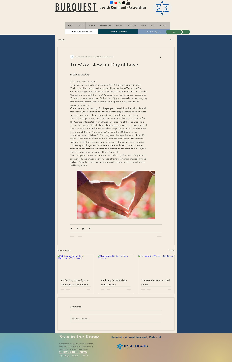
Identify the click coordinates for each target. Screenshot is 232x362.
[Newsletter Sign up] (154, 31)
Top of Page (64, 355)
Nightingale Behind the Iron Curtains (114, 282)
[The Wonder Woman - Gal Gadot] (156, 265)
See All (171, 250)
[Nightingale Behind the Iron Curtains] (116, 265)
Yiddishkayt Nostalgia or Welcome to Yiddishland (74, 282)
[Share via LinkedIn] (83, 228)
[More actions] (160, 56)
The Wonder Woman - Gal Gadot (155, 282)
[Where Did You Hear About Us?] (81, 31)
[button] (171, 40)
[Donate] (178, 32)
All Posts (61, 39)
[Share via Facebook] (71, 228)
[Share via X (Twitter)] (77, 228)
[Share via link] (89, 228)
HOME (75, 355)
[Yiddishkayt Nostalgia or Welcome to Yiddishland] (76, 265)
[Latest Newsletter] (118, 31)
